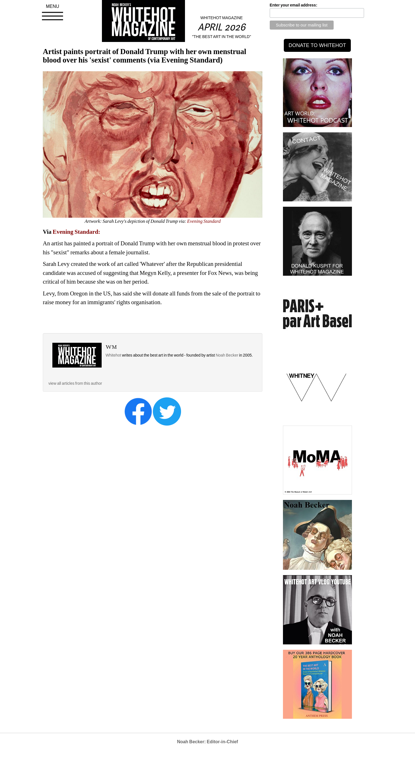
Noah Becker (227, 355)
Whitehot (113, 355)
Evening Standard (203, 221)
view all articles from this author (75, 383)
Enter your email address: (293, 5)
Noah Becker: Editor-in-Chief (207, 741)
